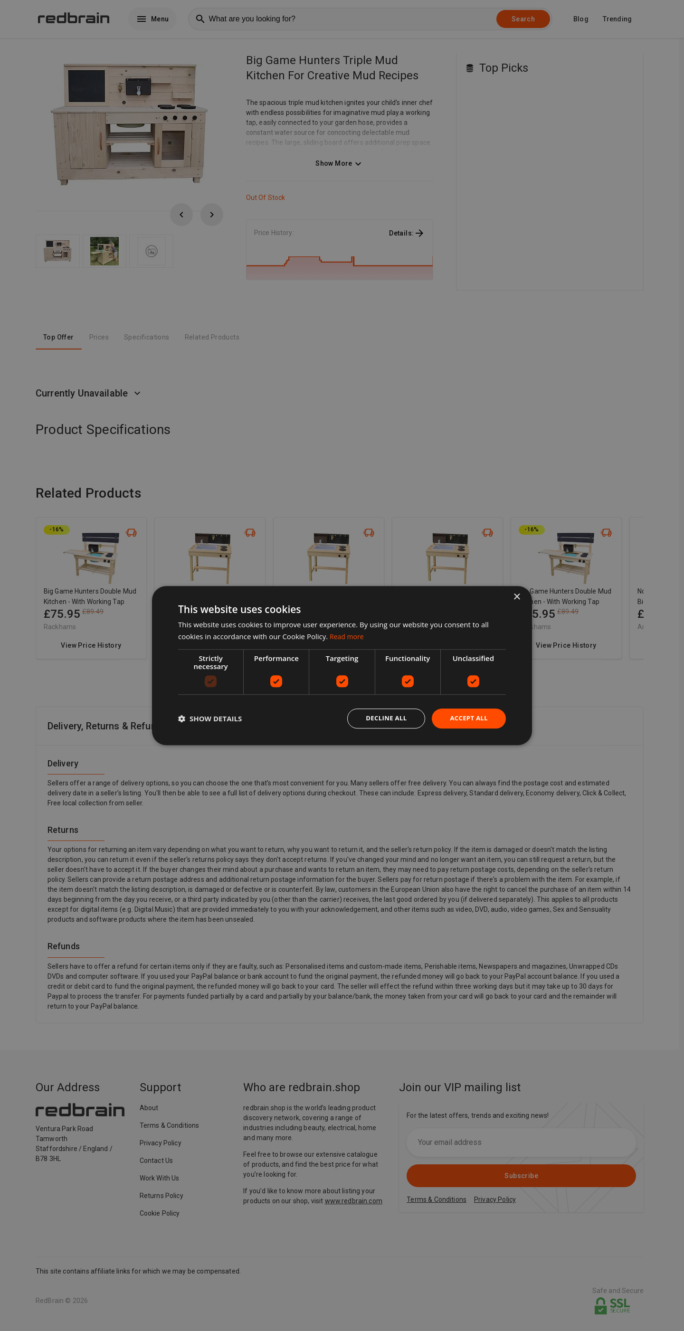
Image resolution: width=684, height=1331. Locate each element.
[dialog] (342, 665)
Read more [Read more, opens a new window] (348, 635)
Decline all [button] (382, 718)
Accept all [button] (467, 718)
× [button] (516, 596)
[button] (210, 718)
